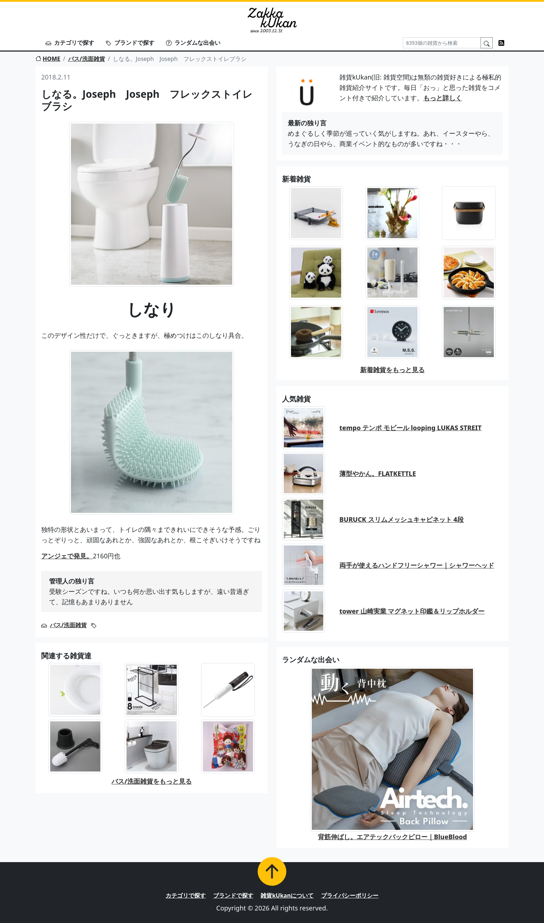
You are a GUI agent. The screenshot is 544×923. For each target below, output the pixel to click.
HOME (47, 59)
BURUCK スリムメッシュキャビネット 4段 (401, 519)
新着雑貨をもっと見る (392, 369)
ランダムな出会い (193, 43)
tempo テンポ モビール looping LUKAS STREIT (410, 427)
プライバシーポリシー (349, 895)
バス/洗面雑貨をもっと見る (151, 781)
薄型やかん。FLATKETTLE (377, 473)
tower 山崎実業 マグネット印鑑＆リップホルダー (412, 611)
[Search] (442, 42)
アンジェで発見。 (67, 556)
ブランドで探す (130, 43)
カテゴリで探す (70, 43)
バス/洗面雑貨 (86, 59)
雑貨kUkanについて (287, 895)
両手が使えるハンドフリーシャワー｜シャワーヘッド (416, 565)
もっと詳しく (442, 97)
